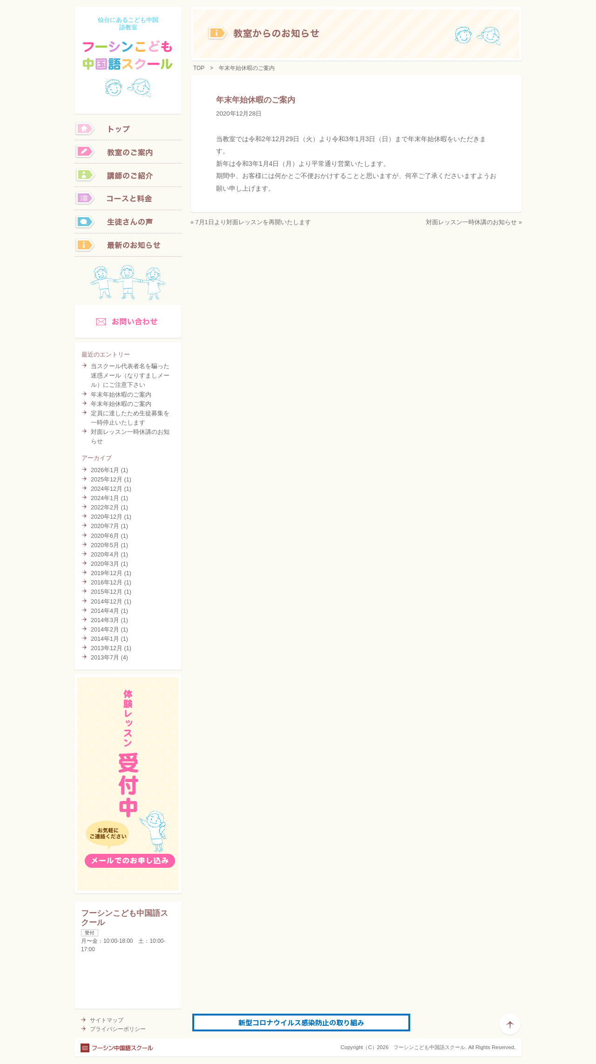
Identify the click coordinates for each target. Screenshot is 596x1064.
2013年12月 (106, 648)
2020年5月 (105, 545)
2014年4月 (105, 611)
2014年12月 (106, 601)
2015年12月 (106, 592)
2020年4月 (105, 554)
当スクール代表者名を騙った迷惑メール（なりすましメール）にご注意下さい (130, 375)
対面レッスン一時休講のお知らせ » (474, 222)
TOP (198, 68)
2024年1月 (105, 498)
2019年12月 (106, 573)
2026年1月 (105, 470)
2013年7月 (105, 657)
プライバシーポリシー (118, 1029)
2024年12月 (106, 489)
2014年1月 (105, 639)
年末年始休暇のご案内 (121, 394)
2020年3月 (105, 564)
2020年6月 (105, 536)
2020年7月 (105, 526)
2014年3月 (105, 620)
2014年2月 (105, 629)
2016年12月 (106, 582)
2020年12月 (106, 517)
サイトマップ (106, 1020)
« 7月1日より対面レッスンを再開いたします (250, 222)
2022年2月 (105, 507)
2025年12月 (106, 479)
